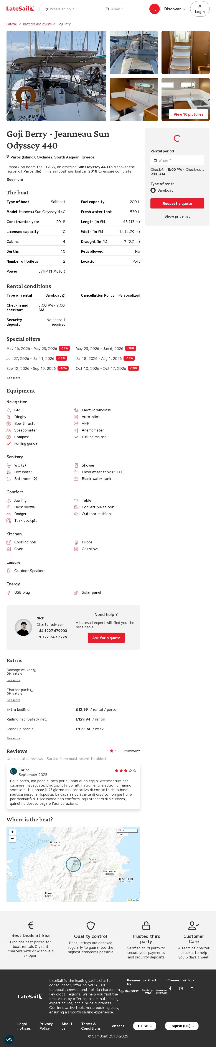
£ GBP (143, 1025)
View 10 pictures (188, 114)
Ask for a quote (106, 637)
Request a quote (177, 203)
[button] (175, 9)
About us (67, 1026)
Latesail (12, 24)
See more (13, 378)
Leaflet (133, 900)
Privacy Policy (46, 1026)
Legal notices (24, 1026)
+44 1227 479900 (52, 630)
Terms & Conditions (91, 1026)
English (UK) (180, 1025)
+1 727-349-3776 (52, 637)
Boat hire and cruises (37, 24)
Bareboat (165, 190)
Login (200, 9)
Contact (116, 1025)
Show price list (177, 216)
